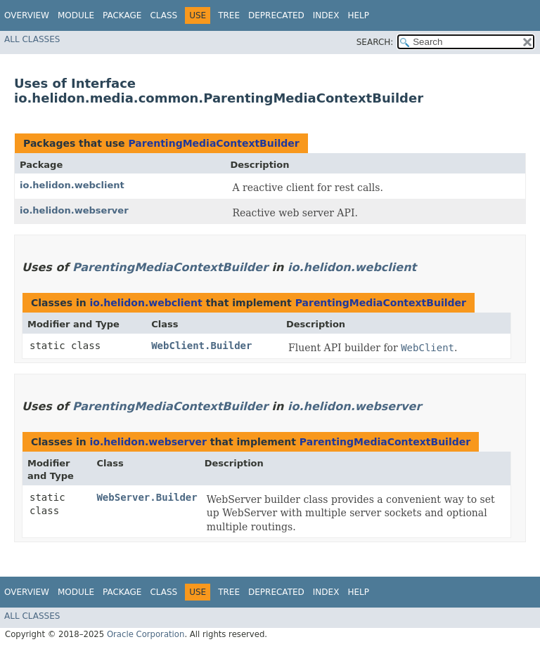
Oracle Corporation (146, 634)
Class (163, 15)
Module (76, 15)
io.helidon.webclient (72, 185)
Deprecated (276, 15)
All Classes (32, 39)
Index (326, 15)
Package (122, 15)
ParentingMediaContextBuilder (213, 143)
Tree (229, 15)
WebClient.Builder (201, 345)
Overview (26, 15)
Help (358, 15)
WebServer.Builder (146, 497)
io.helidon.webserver (74, 210)
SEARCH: (375, 42)
